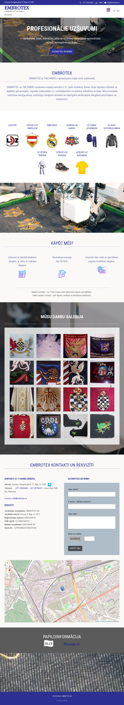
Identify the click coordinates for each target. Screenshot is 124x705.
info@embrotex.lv (113, 3)
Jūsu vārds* (73, 489)
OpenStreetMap (106, 621)
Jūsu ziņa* (72, 514)
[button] (62, 52)
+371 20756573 (36, 488)
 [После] (110, 386)
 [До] (13, 386)
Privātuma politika (62, 700)
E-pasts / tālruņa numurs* (79, 501)
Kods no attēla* (75, 534)
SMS (101, 3)
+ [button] (7, 562)
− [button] (7, 566)
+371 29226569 (87, 3)
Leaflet (97, 621)
